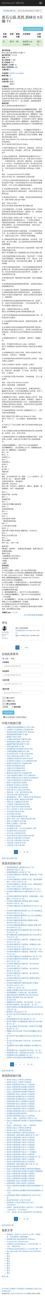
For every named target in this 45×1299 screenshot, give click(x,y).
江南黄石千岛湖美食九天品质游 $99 (20, 730)
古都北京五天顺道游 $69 (16, 768)
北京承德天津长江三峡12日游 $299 (20, 754)
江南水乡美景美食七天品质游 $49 (19, 780)
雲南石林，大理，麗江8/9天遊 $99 (19, 792)
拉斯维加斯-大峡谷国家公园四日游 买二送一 (23, 1135)
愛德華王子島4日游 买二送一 (17, 1012)
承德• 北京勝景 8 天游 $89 (16, 821)
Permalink (5, 638)
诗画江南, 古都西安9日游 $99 (18, 802)
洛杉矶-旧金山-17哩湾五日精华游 (19, 1128)
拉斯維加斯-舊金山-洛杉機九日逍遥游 (21, 1101)
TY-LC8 (14, 612)
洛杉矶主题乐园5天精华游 (16, 1166)
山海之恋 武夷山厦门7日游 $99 (18, 838)
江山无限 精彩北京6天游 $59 (17, 787)
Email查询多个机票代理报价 (15, 717)
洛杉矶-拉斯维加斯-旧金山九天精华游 (21, 1161)
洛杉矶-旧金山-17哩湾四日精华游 (19, 1130)
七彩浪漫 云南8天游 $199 (16, 843)
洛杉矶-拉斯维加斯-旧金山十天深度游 (21, 1149)
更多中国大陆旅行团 (9, 858)
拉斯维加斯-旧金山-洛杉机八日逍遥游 (21, 1104)
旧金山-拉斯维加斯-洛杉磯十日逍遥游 (21, 1174)
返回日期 (5, 689)
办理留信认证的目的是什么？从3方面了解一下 (24, 1249)
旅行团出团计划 (9, 11)
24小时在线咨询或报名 (33, 29)
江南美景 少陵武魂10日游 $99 (18, 804)
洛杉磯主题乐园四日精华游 (17, 1113)
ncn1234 (5, 632)
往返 (5, 659)
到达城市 (5, 671)
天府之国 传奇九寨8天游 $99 (17, 795)
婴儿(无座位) (11, 704)
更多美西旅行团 (8, 1225)
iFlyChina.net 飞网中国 (13, 3)
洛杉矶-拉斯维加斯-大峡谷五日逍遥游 (21, 1140)
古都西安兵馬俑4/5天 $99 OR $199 (20, 758)
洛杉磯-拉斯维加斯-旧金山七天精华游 (21, 1116)
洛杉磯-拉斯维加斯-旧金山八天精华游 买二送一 (24, 1111)
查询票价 (8, 712)
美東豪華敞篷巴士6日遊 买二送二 (19, 872)
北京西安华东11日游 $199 (16, 831)
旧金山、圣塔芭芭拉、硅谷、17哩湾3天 (21, 1125)
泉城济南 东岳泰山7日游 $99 (17, 785)
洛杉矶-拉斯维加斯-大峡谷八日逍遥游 (21, 1159)
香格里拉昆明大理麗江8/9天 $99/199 (20, 732)
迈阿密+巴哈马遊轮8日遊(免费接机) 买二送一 (23, 1057)
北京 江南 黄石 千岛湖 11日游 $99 (19, 809)
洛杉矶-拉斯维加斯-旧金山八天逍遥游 (21, 1084)
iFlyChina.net (21, 1293)
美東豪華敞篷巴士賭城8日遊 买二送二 (21, 867)
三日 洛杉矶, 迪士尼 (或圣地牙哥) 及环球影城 (24, 1212)
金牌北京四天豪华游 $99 (16, 766)
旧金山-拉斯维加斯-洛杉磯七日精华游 (21, 1089)
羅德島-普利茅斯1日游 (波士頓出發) (20, 997)
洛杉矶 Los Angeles (17, 73)
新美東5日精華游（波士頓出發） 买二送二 (22, 1005)
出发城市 (5, 662)
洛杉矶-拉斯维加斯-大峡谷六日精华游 (21, 1142)
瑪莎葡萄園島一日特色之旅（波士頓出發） (23, 992)
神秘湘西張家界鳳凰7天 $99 (17, 734)
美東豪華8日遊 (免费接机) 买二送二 (20, 1055)
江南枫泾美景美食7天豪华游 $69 (19, 739)
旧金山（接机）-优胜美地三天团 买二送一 (22, 1118)
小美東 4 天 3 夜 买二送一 (16, 988)
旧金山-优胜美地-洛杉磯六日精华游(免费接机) (24, 1169)
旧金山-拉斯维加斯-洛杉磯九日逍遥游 (21, 1178)
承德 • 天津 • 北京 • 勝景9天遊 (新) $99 (21, 819)
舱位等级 (17, 707)
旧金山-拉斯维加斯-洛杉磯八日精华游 (21, 1176)
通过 (8, 1254)
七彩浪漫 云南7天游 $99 (16, 845)
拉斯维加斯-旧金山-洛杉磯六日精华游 (21, 1181)
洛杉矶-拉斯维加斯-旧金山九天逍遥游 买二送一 (24, 1157)
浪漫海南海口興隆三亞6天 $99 (18, 742)
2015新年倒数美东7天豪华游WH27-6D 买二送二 (25, 949)
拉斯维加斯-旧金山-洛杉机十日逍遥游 (21, 1094)
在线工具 (37, 1289)
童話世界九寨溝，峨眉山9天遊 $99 (20, 799)
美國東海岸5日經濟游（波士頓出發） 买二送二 (24, 1002)
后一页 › (26, 852)
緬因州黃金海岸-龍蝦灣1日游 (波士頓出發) (22, 995)
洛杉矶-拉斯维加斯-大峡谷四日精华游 (21, 1133)
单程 (11, 659)
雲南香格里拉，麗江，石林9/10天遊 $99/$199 (24, 797)
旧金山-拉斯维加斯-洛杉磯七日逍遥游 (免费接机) (25, 1171)
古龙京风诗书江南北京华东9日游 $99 (20, 836)
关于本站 (5, 1289)
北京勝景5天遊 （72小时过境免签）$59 (21, 828)
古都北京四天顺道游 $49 (16, 771)
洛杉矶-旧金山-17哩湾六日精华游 (19, 1082)
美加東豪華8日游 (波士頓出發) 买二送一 (21, 1019)
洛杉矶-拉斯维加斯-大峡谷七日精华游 (21, 1154)
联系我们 (21, 1289)
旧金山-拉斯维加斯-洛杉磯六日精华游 (21, 1092)
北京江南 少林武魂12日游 (16, 833)
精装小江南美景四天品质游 (17, 783)
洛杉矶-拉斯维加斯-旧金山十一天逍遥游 (21, 1152)
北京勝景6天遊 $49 (14, 826)
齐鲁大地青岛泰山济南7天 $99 (18, 756)
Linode (12, 1293)
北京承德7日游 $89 (14, 814)
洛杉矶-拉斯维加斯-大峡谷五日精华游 (21, 1137)
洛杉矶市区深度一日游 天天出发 (19, 1200)
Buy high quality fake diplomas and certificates (24, 1251)
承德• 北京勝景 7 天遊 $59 (16, 823)
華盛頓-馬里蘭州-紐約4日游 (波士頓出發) (22, 990)
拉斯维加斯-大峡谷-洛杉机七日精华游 (21, 1183)
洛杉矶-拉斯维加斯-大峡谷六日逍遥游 (21, 1145)
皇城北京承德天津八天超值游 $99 (19, 763)
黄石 (11, 79)
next (26, 647)
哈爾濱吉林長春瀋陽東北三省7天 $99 (20, 727)
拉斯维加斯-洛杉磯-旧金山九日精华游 (21, 1096)
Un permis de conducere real (17, 1242)
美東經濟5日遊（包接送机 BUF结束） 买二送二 (24, 1050)
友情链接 (29, 1289)
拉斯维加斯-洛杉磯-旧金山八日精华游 (21, 1099)
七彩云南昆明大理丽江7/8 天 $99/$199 (21, 775)
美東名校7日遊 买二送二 (16, 870)
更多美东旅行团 (8, 1071)
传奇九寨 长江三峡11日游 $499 (18, 790)
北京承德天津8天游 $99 (15, 811)
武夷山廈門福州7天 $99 (15, 746)
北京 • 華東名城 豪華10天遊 (17, 816)
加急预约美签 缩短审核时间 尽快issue (21, 1239)
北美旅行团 (6, 1291)
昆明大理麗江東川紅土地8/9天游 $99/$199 (22, 778)
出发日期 (5, 680)
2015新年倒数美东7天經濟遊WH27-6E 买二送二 (25, 956)
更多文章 (5, 1276)
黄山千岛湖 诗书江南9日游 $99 (18, 807)
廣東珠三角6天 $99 (14, 737)
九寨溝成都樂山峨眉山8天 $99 (18, 751)
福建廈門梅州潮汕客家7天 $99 (18, 744)
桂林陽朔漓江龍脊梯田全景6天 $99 (20, 749)
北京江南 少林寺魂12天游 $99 (18, 840)
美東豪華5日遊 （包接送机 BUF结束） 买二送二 (24, 1053)
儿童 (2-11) (10, 701)
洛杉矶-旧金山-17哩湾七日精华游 (19, 1080)
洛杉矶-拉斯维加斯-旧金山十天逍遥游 (21, 1147)
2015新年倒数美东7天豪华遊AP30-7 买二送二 (24, 889)
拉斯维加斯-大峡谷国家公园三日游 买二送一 (23, 1164)
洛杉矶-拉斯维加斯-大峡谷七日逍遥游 (21, 1109)
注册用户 (13, 1289)
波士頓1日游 (11, 1000)
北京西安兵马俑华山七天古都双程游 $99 (22, 761)
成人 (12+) (10, 698)
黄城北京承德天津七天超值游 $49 (19, 773)
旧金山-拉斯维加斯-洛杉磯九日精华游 (21, 1087)
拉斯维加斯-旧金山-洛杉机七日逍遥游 (21, 1106)
